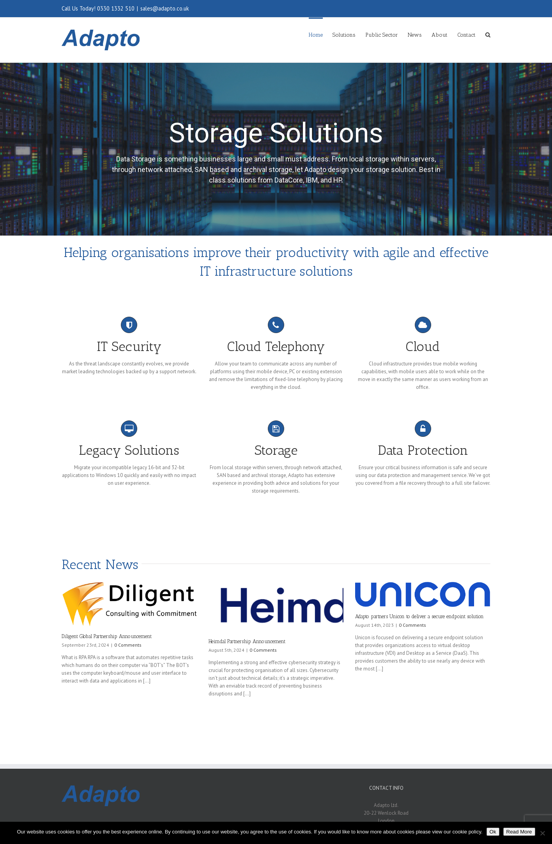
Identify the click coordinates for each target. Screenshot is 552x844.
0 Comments (128, 645)
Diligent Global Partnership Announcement (107, 636)
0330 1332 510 (115, 8)
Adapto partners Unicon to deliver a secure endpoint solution (419, 616)
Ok (493, 832)
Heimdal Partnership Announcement (247, 641)
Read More (519, 832)
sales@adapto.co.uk (164, 8)
